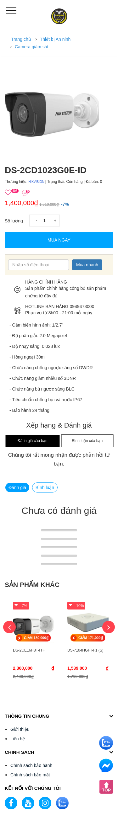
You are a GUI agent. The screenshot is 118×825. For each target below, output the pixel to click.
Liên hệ (17, 738)
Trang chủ (21, 39)
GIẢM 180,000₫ (36, 638)
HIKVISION (36, 182)
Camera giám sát (31, 46)
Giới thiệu (20, 729)
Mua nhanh (87, 264)
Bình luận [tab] (45, 487)
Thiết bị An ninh (55, 39)
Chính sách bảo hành (31, 765)
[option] (59, 109)
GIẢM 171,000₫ (90, 638)
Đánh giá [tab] (17, 487)
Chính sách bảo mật (30, 774)
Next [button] (108, 627)
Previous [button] (9, 627)
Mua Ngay (59, 239)
